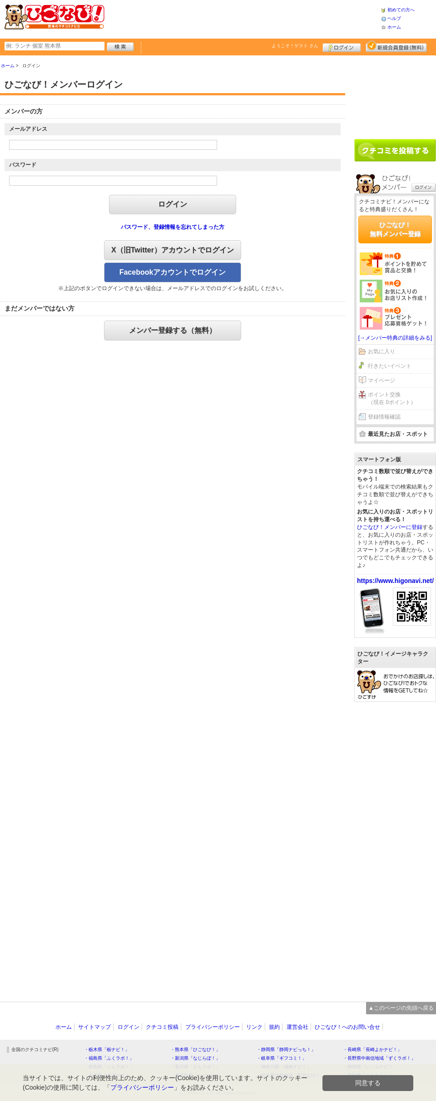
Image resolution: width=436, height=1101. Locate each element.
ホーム (394, 27)
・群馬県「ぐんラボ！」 (109, 1066)
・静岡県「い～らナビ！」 (370, 1066)
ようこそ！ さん (295, 45)
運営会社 (297, 1027)
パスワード (22, 165)
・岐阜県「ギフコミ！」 (282, 1058)
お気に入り (381, 351)
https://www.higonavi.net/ (395, 580)
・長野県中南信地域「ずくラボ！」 (379, 1058)
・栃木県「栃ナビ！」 (106, 1049)
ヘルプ (394, 18)
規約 (274, 1027)
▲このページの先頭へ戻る (401, 1008)
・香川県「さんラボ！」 (195, 1066)
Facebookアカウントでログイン (172, 272)
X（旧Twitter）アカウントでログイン (172, 250)
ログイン (341, 46)
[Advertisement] (242, 18)
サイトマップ (94, 1027)
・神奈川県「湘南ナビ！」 (284, 1066)
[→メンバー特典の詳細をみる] (395, 338)
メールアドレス (28, 129)
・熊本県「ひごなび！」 (195, 1049)
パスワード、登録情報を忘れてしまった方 (172, 227)
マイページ (381, 380)
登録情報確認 (384, 417)
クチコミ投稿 (162, 1027)
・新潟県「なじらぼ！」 (195, 1058)
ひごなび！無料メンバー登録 (395, 229)
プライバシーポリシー (212, 1027)
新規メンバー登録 (396, 46)
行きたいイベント (389, 366)
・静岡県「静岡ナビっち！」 (286, 1049)
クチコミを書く (395, 150)
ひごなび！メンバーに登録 (389, 527)
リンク (254, 1027)
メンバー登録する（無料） (172, 330)
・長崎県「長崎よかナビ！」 (372, 1049)
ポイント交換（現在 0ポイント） (392, 398)
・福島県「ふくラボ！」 (109, 1058)
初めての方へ (401, 9)
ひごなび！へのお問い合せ (347, 1027)
